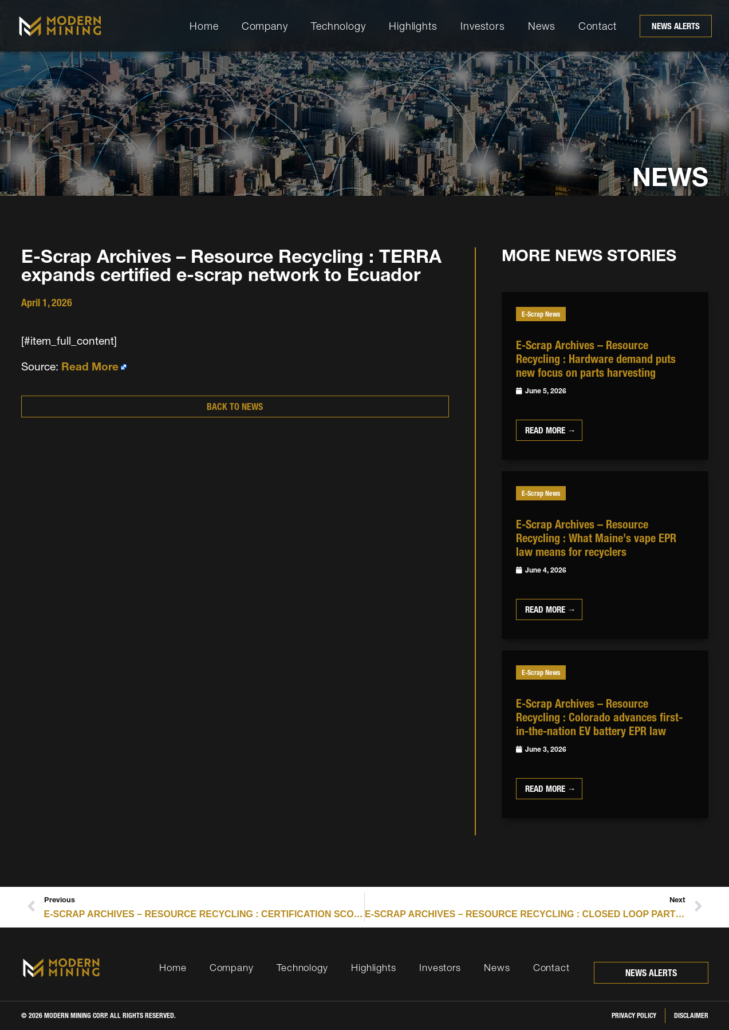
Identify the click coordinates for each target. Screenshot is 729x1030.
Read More (90, 366)
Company (265, 26)
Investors (482, 26)
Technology (338, 26)
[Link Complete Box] (605, 376)
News (541, 26)
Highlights (413, 26)
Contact (597, 26)
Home (204, 26)
